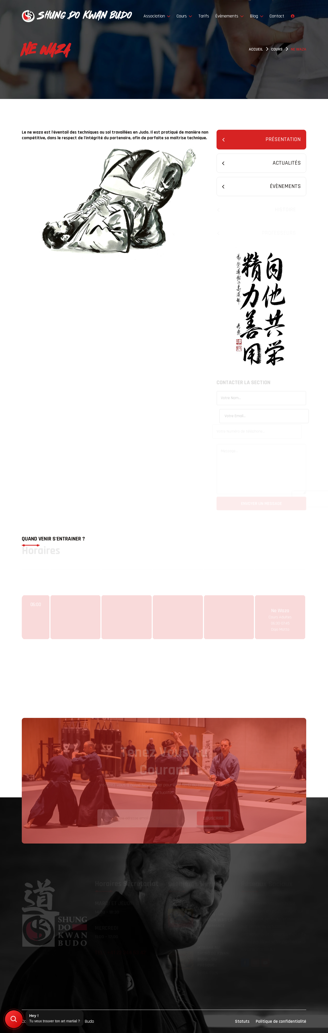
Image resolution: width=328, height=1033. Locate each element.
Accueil (256, 49)
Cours (184, 16)
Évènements (229, 16)
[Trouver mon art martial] (14, 1019)
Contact (277, 16)
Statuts (242, 1021)
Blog (256, 16)
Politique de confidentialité (281, 1021)
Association (157, 16)
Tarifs (203, 16)
